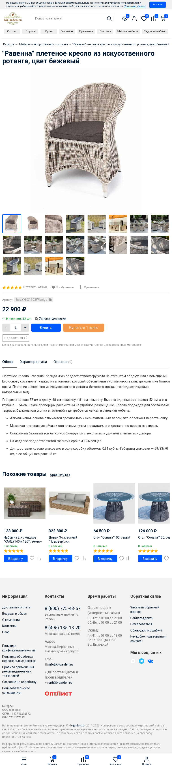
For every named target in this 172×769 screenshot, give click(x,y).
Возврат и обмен (14, 613)
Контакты (9, 626)
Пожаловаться (141, 624)
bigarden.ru (77, 725)
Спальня (105, 31)
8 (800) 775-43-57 (62, 608)
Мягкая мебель (127, 31)
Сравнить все (60, 475)
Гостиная (67, 31)
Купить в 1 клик (83, 328)
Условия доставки (52, 318)
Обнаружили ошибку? (146, 630)
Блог (5, 632)
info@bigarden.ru (59, 664)
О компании (11, 620)
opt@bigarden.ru (58, 682)
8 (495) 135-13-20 (62, 627)
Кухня (49, 31)
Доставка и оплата (16, 607)
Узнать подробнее (135, 6)
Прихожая (86, 31)
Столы (11, 31)
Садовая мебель (155, 31)
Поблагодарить (141, 618)
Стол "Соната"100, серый (111, 537)
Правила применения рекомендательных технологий (18, 671)
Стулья (30, 31)
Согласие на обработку (19, 682)
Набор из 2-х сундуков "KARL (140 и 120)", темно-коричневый (23, 541)
